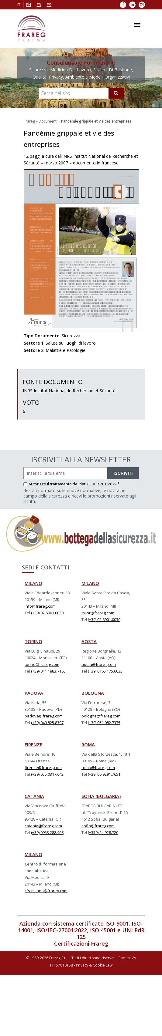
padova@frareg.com (44, 716)
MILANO (33, 583)
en (28, 4)
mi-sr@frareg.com (97, 613)
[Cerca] (116, 93)
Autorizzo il (36, 484)
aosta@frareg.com (98, 664)
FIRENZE (33, 744)
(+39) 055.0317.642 (47, 774)
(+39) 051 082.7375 (104, 722)
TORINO (33, 641)
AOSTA (89, 641)
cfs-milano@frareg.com (46, 890)
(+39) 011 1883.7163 (48, 671)
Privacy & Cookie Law (94, 965)
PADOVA (34, 693)
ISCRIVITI (123, 473)
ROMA (88, 744)
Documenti (48, 121)
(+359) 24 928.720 (103, 832)
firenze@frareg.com (43, 767)
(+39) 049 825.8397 (47, 722)
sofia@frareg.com (98, 825)
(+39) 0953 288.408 (47, 832)
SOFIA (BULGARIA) (101, 796)
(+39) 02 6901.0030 (47, 613)
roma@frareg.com (98, 767)
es (49, 4)
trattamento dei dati (68, 484)
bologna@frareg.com (100, 716)
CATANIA (34, 796)
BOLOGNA (92, 693)
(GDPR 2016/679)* (103, 484)
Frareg (29, 121)
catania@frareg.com (43, 825)
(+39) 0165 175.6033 (105, 671)
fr (39, 4)
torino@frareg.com (42, 664)
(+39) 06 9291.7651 (104, 774)
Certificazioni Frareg (81, 943)
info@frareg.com (40, 606)
